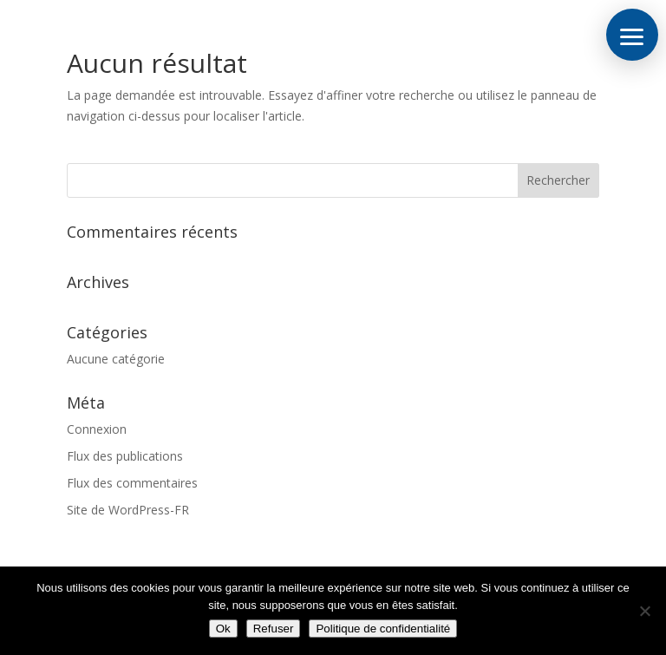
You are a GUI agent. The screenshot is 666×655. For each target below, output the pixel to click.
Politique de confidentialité (383, 628)
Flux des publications (125, 456)
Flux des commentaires (132, 483)
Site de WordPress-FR (128, 509)
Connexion (97, 429)
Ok (223, 628)
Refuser (273, 628)
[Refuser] (644, 610)
